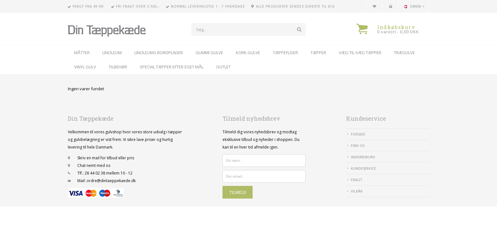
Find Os (358, 145)
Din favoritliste (374, 6)
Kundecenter (390, 6)
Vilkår (357, 191)
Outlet (223, 67)
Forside (358, 134)
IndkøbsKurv (363, 157)
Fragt (356, 179)
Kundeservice (363, 168)
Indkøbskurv (396, 27)
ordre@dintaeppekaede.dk (111, 180)
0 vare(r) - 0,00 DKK (398, 32)
